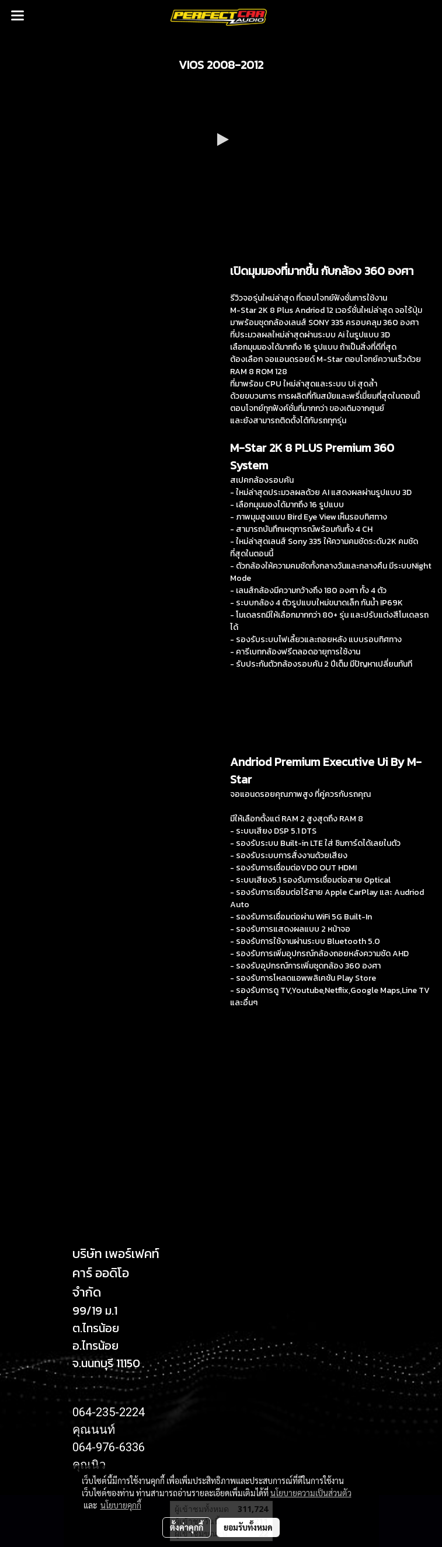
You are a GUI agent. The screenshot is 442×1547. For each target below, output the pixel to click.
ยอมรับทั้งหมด (248, 1527)
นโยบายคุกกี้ (120, 1505)
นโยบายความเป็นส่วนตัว (310, 1492)
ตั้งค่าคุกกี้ (186, 1527)
